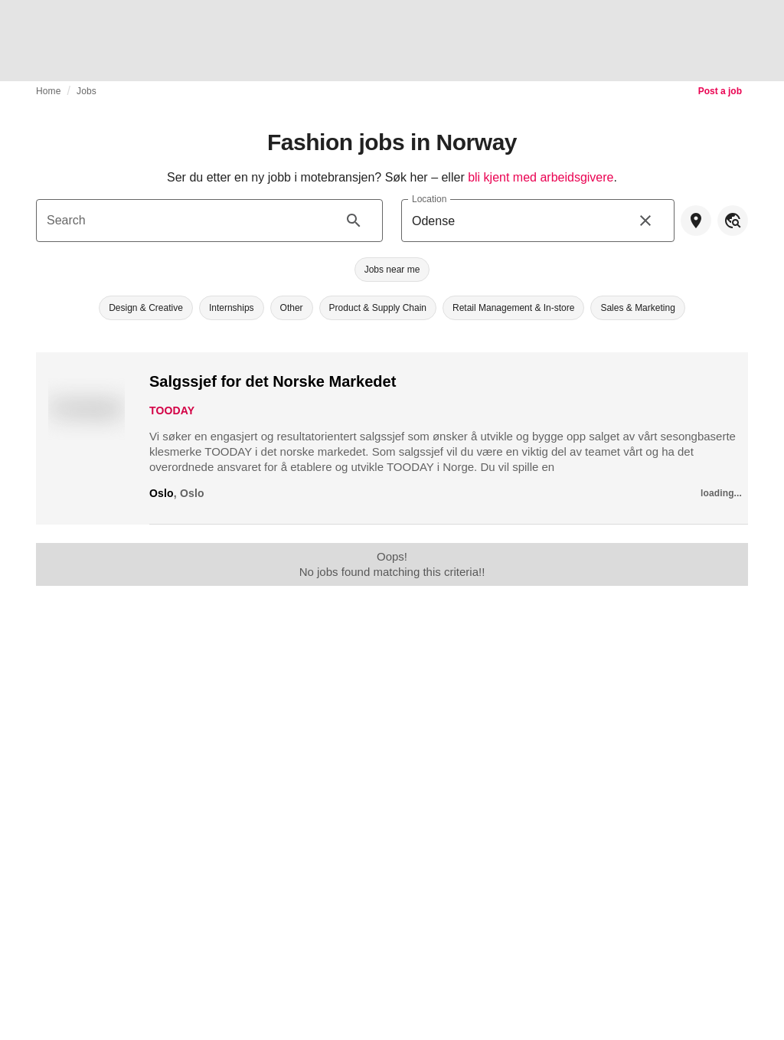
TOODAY (171, 410)
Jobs (86, 91)
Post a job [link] (720, 91)
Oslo (161, 493)
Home (48, 91)
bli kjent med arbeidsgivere (540, 177)
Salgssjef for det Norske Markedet (272, 381)
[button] (392, 269)
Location (429, 199)
